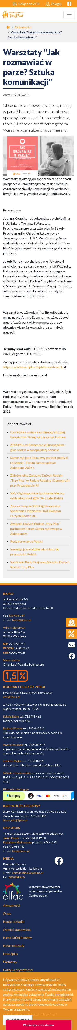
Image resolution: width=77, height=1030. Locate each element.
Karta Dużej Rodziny (17, 937)
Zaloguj (53, 4)
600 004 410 (17, 877)
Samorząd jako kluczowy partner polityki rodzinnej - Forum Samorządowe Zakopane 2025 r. (39, 462)
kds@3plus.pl (11, 697)
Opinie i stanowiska (17, 929)
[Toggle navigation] (69, 15)
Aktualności (23, 27)
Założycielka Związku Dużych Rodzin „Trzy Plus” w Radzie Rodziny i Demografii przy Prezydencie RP (39, 480)
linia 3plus (11, 828)
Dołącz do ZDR (26, 4)
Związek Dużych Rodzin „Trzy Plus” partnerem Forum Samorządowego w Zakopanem (36, 528)
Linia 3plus (10, 954)
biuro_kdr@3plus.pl (15, 820)
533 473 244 (17, 615)
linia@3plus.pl (20, 851)
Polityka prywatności (18, 970)
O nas (7, 913)
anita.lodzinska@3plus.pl (27, 872)
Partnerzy (10, 962)
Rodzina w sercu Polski (26, 541)
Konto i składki (13, 921)
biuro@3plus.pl (21, 620)
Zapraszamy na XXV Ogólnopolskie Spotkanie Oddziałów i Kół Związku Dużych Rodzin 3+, (35, 511)
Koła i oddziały (13, 946)
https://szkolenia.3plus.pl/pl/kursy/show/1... (33, 367)
